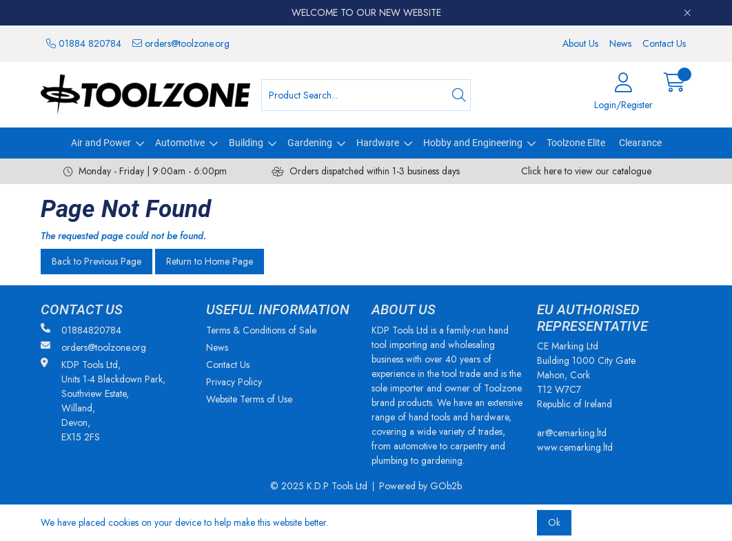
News (620, 43)
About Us (580, 43)
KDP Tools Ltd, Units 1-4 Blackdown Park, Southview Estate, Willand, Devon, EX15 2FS (103, 401)
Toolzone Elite (576, 142)
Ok (554, 522)
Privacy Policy (234, 382)
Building (246, 142)
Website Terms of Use (249, 399)
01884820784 (81, 330)
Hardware (377, 142)
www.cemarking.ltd (575, 447)
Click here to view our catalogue (586, 171)
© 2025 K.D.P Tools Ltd (318, 486)
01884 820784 (83, 43)
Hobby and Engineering (472, 142)
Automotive (180, 142)
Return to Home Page (209, 261)
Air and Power (101, 142)
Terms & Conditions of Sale (261, 330)
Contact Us (664, 43)
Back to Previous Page (96, 261)
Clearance (640, 142)
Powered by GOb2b (420, 486)
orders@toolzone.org (181, 43)
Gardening (309, 142)
